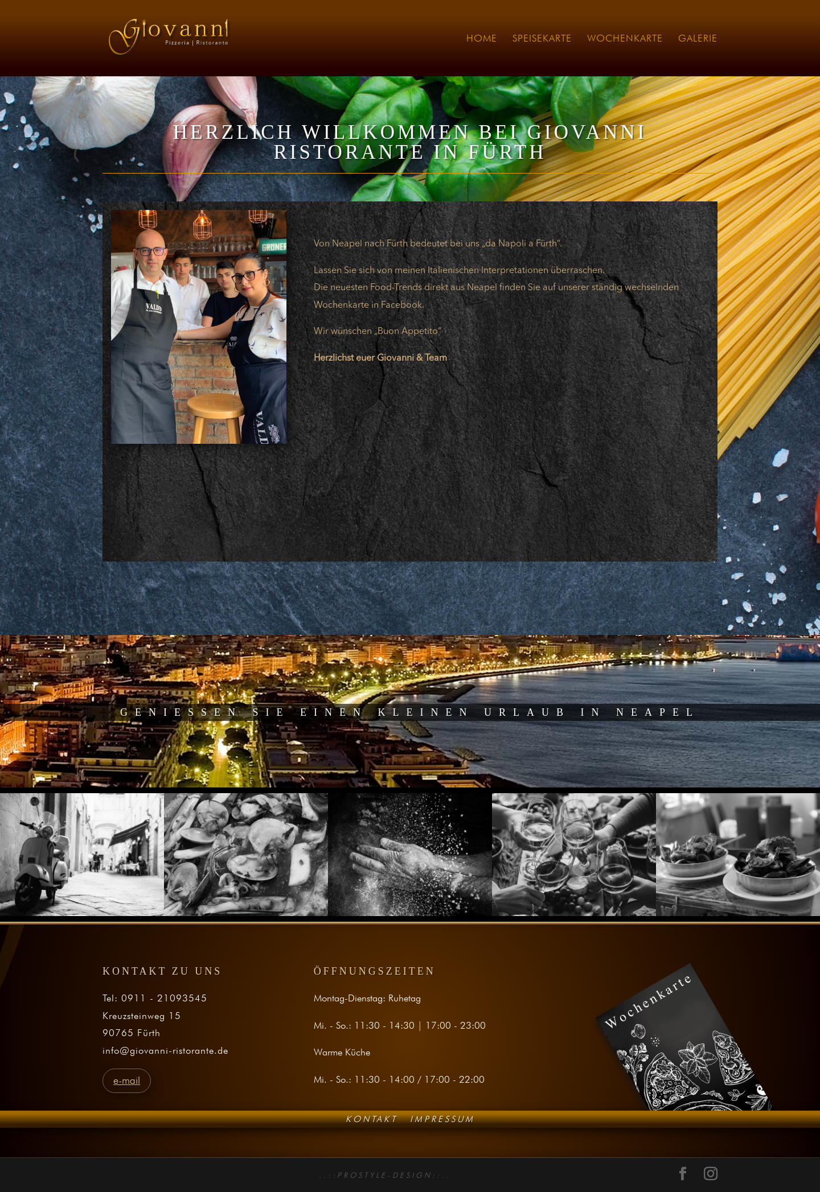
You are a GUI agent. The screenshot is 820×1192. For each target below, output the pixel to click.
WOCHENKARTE (625, 39)
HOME (481, 39)
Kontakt (371, 1118)
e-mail (126, 1080)
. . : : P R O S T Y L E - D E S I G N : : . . (383, 1174)
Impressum (442, 1118)
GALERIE (698, 39)
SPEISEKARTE (542, 39)
